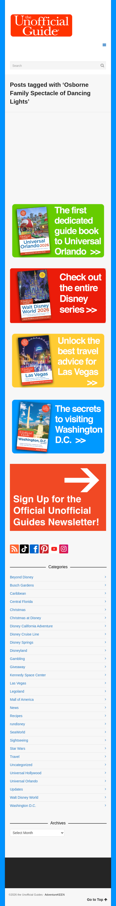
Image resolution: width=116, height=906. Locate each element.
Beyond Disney (21, 577)
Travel (14, 757)
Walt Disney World (24, 797)
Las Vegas (18, 683)
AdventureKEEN (55, 894)
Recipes (16, 716)
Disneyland (18, 651)
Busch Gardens (22, 585)
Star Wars (17, 748)
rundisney (17, 724)
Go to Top (97, 900)
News (14, 708)
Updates (16, 789)
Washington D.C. (23, 806)
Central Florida (21, 602)
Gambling (17, 659)
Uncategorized (21, 765)
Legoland (17, 691)
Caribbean (18, 593)
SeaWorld (17, 732)
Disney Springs (21, 642)
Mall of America (22, 700)
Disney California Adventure (31, 626)
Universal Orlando (24, 781)
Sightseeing (19, 740)
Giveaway (17, 667)
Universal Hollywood (25, 773)
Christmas (18, 610)
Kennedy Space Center (28, 675)
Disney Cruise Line (24, 634)
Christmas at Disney (25, 618)
